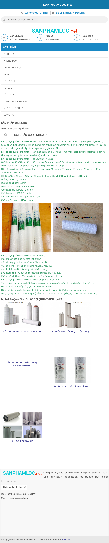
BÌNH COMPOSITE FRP (16, 101)
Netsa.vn (66, 539)
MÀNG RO (9, 115)
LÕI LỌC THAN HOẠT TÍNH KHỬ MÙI (70, 386)
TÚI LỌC (8, 88)
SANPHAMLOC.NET (58, 4)
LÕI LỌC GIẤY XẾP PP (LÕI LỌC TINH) (70, 331)
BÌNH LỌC (9, 54)
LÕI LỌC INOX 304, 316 (22, 441)
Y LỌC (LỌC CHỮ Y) (14, 108)
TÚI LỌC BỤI (10, 94)
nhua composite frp (54, 30)
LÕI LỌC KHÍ (10, 81)
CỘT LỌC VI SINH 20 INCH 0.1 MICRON (22, 331)
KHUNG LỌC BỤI (12, 67)
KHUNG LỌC (10, 61)
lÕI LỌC (8, 74)
